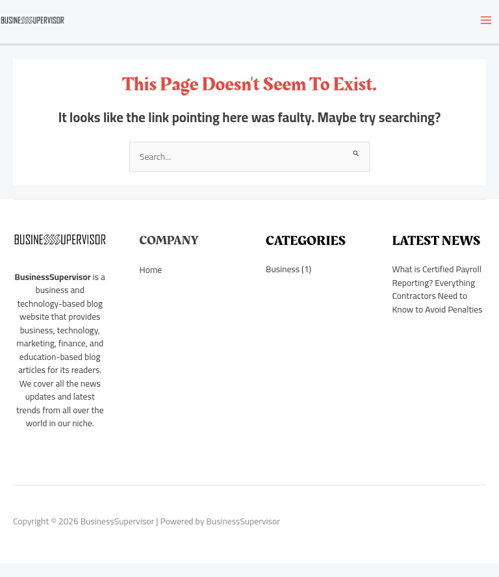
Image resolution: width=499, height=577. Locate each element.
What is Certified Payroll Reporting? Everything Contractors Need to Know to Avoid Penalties (437, 289)
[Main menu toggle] (486, 19)
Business (283, 269)
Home (151, 269)
